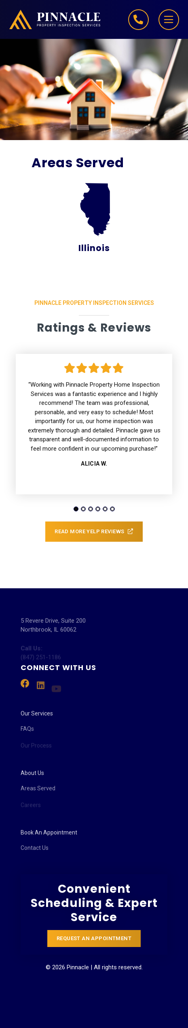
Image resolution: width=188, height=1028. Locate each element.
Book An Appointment (49, 835)
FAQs (27, 733)
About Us (32, 776)
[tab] (76, 509)
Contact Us (35, 852)
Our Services (37, 716)
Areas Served (38, 793)
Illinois (94, 218)
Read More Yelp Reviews (94, 532)
